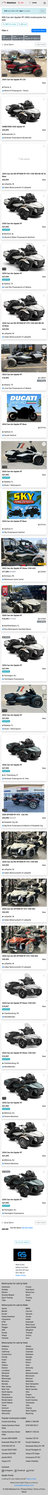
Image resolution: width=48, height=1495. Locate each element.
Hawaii (28, 1360)
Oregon (29, 1395)
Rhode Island (7, 1400)
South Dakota (7, 1403)
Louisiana (6, 1370)
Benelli (4, 1311)
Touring (29, 1298)
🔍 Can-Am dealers (22, 1242)
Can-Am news (27, 1228)
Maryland (5, 1373)
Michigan (5, 1376)
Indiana (5, 1365)
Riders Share (21, 1275)
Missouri (29, 1378)
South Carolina (31, 1400)
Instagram (9, 1470)
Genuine (29, 1314)
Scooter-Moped (8, 1295)
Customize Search (38, 30)
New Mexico (31, 1387)
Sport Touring (7, 1298)
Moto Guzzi (30, 1325)
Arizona (5, 1349)
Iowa (28, 1365)
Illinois (28, 1362)
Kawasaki (29, 1322)
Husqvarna (6, 1319)
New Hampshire (32, 1384)
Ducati (4, 1314)
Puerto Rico (30, 1397)
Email (31, 1470)
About (24, 1492)
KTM (4, 1322)
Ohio (27, 1392)
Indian (28, 1319)
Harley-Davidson (8, 1316)
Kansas (5, 1368)
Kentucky (29, 1368)
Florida (4, 1357)
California (5, 1352)
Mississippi (6, 1378)
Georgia (29, 1357)
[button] (4, 63)
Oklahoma (6, 1395)
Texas (4, 1405)
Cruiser (28, 1287)
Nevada (5, 1384)
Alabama (5, 1346)
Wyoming (29, 1413)
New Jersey (6, 1387)
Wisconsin (6, 1413)
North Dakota (7, 1392)
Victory (28, 1335)
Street (28, 1300)
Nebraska (29, 1381)
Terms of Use (39, 1489)
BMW (28, 1308)
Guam (4, 1360)
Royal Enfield (31, 1327)
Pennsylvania (7, 1397)
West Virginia (31, 1411)
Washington (6, 1411)
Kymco (4, 1325)
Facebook (21, 1470)
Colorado (29, 1352)
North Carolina (31, 1389)
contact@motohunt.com (24, 1485)
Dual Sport (30, 1290)
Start (42, 11)
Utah (27, 1405)
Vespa (4, 1335)
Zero (27, 1338)
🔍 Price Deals (9, 24)
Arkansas (29, 1349)
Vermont (5, 1408)
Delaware (29, 1354)
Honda (28, 1316)
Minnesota (30, 1376)
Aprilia (4, 1308)
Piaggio (5, 1327)
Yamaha (5, 1338)
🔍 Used (23, 24)
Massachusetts (32, 1373)
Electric (5, 1292)
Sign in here (31, 1479)
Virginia (29, 1408)
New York (5, 1389)
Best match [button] (41, 44)
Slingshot (29, 1330)
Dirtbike (5, 1290)
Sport (28, 1295)
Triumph (29, 1333)
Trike (4, 1300)
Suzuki (4, 1333)
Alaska (28, 1346)
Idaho (4, 1362)
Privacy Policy (26, 1489)
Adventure (6, 1287)
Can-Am (29, 1311)
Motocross (30, 1292)
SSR (3, 1330)
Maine (28, 1370)
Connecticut (6, 1354)
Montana (5, 1381)
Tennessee (30, 1403)
